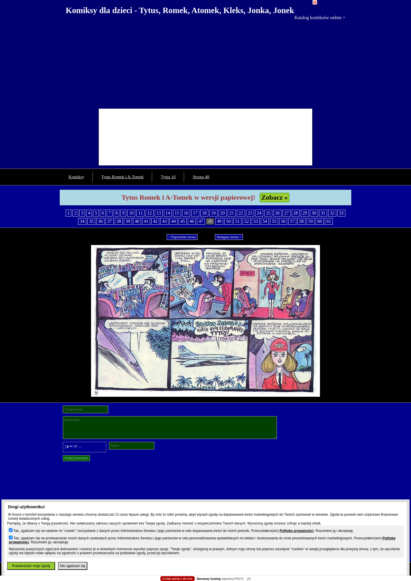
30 (314, 212)
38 (118, 221)
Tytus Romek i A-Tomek (122, 177)
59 (310, 221)
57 (292, 221)
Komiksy (76, 177)
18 (204, 212)
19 (213, 212)
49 (219, 221)
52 (246, 221)
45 (182, 221)
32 (332, 212)
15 (177, 212)
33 (341, 212)
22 (241, 212)
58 (301, 221)
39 (128, 221)
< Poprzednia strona (182, 237)
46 (192, 221)
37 (109, 221)
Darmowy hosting (209, 578)
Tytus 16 (168, 177)
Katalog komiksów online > (320, 17)
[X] (248, 578)
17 (195, 212)
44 (173, 221)
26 (277, 212)
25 (268, 212)
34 (82, 221)
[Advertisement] (205, 63)
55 (274, 221)
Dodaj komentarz (76, 458)
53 (255, 221)
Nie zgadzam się (72, 566)
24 (259, 212)
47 (201, 221)
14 (168, 212)
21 (231, 212)
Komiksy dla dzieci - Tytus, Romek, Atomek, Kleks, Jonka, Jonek (180, 10)
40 (137, 221)
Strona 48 (201, 177)
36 (100, 221)
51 (237, 221)
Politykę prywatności (296, 531)
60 (319, 221)
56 (283, 221)
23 (250, 212)
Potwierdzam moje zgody (31, 566)
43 (164, 221)
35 (91, 221)
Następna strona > (229, 237)
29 (305, 212)
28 (295, 212)
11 (140, 212)
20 (222, 212)
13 (158, 212)
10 (131, 212)
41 (146, 221)
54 (265, 221)
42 (155, 221)
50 (228, 221)
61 (329, 221)
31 (323, 212)
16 (186, 212)
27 (286, 212)
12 (149, 212)
